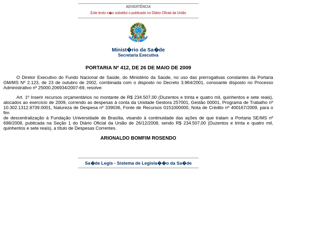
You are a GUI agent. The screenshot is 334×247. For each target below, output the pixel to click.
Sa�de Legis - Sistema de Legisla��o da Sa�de (138, 163)
